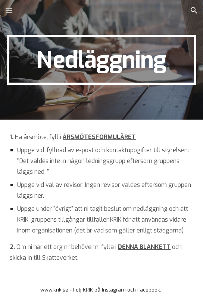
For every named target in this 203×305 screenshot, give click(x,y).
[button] (9, 10)
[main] (101, 59)
